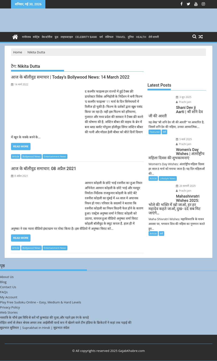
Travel (120, 37)
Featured (155, 131)
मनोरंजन (26, 37)
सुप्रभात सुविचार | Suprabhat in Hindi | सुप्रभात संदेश (34, 327)
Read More (20, 146)
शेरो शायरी (154, 37)
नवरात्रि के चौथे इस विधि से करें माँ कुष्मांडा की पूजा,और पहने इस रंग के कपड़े (44, 317)
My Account (8, 297)
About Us (7, 277)
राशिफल (109, 37)
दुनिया (131, 37)
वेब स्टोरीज (47, 37)
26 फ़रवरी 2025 (186, 186)
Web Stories (9, 312)
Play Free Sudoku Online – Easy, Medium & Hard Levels (40, 302)
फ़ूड (56, 37)
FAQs (4, 292)
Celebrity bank (86, 37)
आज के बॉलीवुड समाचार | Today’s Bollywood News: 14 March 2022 (70, 77)
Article (15, 156)
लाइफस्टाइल (67, 37)
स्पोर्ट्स (36, 37)
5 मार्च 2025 (184, 139)
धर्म (101, 37)
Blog (3, 282)
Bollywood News (31, 156)
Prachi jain (183, 102)
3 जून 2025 (183, 97)
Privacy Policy (10, 307)
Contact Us (8, 287)
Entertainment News (55, 156)
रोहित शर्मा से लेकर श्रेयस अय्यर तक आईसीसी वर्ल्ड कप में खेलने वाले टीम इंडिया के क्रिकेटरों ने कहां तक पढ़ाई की (65, 322)
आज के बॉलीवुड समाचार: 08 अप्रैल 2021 (43, 168)
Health (141, 37)
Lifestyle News (167, 178)
